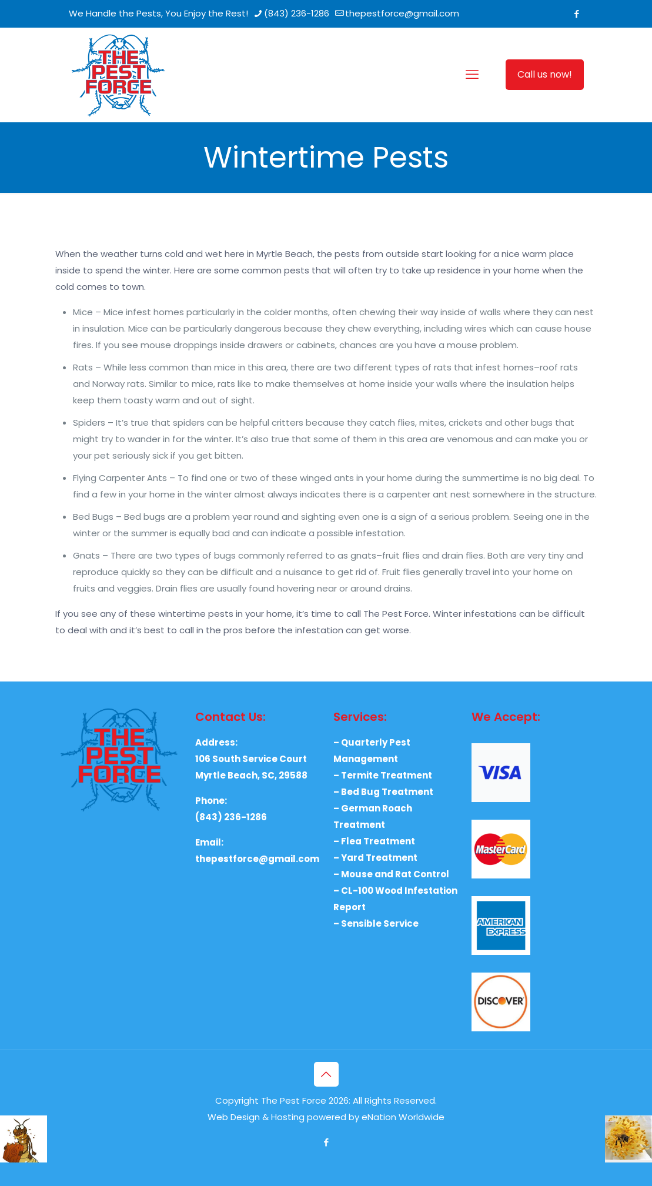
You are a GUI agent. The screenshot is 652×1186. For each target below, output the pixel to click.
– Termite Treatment (382, 775)
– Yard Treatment (375, 857)
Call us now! (544, 74)
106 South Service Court (251, 759)
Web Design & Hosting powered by (285, 1117)
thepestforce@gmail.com (257, 859)
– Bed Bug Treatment (383, 792)
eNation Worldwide (403, 1117)
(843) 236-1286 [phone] (296, 13)
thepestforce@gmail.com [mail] (402, 13)
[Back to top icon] (326, 1074)
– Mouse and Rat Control (391, 874)
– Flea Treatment (374, 841)
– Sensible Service (376, 923)
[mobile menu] (472, 75)
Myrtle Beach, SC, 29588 (251, 775)
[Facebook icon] (577, 14)
